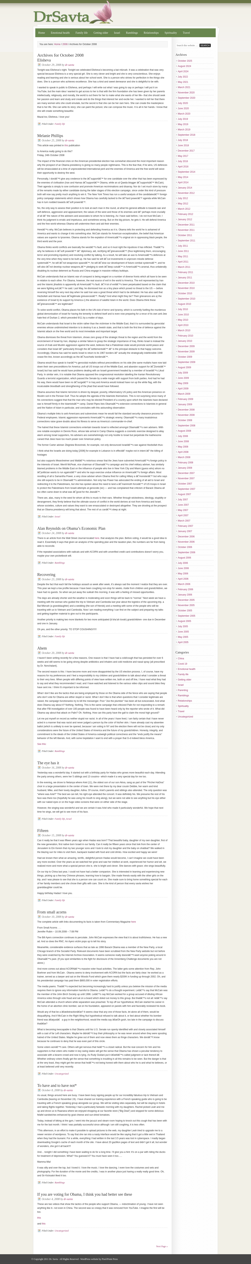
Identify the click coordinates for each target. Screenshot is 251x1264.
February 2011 (185, 272)
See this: (41, 744)
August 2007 (184, 494)
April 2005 (183, 642)
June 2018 (183, 145)
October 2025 (185, 61)
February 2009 (185, 399)
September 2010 (186, 298)
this (66, 145)
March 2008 (184, 457)
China (181, 658)
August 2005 (184, 621)
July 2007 (183, 499)
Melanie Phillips (50, 136)
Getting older (101, 32)
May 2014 (183, 177)
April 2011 (183, 261)
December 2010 (186, 282)
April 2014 (183, 182)
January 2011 (185, 277)
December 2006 (186, 536)
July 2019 (183, 119)
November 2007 (186, 478)
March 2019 (184, 129)
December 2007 (186, 473)
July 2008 (183, 436)
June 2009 (183, 378)
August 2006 (184, 557)
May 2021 (183, 82)
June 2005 (183, 631)
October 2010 (185, 293)
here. (97, 538)
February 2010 (185, 335)
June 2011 (183, 251)
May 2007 (183, 510)
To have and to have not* (57, 1085)
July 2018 (183, 140)
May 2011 (183, 256)
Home (41, 32)
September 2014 (186, 172)
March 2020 (184, 113)
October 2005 (185, 610)
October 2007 (185, 483)
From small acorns (51, 912)
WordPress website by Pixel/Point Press (99, 1259)
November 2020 (186, 92)
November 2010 (186, 288)
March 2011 (184, 267)
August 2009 (184, 367)
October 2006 (185, 547)
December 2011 (186, 224)
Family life (81, 32)
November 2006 (186, 541)
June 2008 (183, 441)
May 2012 (183, 203)
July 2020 (183, 103)
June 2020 (183, 108)
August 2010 (184, 304)
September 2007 (186, 489)
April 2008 (183, 452)
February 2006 (185, 589)
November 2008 (186, 415)
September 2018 (186, 135)
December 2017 (186, 150)
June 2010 (183, 314)
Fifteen (42, 830)
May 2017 (183, 156)
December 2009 (186, 346)
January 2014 (185, 187)
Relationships (151, 32)
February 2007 (185, 526)
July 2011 (183, 245)
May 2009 (183, 383)
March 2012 (184, 209)
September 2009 (186, 362)
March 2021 (184, 87)
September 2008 (186, 425)
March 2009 (184, 393)
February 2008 (185, 462)
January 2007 (185, 531)
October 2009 (185, 356)
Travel (186, 32)
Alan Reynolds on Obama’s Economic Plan (71, 528)
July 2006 (183, 563)
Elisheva (44, 60)
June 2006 (183, 568)
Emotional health (60, 32)
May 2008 (183, 446)
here (133, 921)
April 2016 (183, 166)
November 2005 (186, 605)
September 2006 (186, 552)
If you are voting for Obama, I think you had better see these (84, 1194)
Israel (117, 32)
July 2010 (183, 309)
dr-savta (69, 64)
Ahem (42, 648)
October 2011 (185, 235)
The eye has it (48, 763)
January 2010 (185, 341)
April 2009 (183, 388)
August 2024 (184, 66)
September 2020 (186, 98)
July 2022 (183, 76)
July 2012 (183, 198)
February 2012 (185, 214)
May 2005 (183, 637)
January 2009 (185, 404)
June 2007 (183, 504)
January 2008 (185, 467)
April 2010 (183, 325)
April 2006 (183, 578)
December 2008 (186, 409)
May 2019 (183, 124)
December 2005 (186, 600)
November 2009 (186, 351)
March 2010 (184, 330)
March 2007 (184, 520)
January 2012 (185, 219)
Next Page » (162, 1246)
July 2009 (183, 372)
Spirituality (171, 32)
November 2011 (186, 230)
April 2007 (183, 515)
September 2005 (186, 615)
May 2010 (183, 319)
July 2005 (183, 626)
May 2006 (183, 573)
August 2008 (184, 430)
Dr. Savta (125, 12)
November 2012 (186, 193)
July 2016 (183, 161)
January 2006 (185, 594)
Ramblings (132, 32)
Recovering (46, 574)
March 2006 (184, 584)
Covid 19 (182, 663)
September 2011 (186, 240)
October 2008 (185, 420)
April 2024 (183, 71)
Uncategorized (62, 1073)
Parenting (183, 690)
